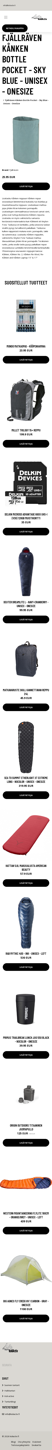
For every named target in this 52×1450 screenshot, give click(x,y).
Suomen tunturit (12, 1385)
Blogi (13, 1441)
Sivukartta (36, 1445)
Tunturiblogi (10, 1401)
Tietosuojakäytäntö (20, 1445)
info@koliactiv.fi (9, 5)
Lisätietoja (26, 186)
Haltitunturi (9, 1390)
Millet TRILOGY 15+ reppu (26, 430)
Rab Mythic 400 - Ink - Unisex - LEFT (26, 953)
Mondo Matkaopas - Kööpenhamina (26, 346)
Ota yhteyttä (24, 1441)
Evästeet (36, 1441)
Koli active (9, 1396)
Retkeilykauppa (15, 28)
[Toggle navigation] (6, 17)
